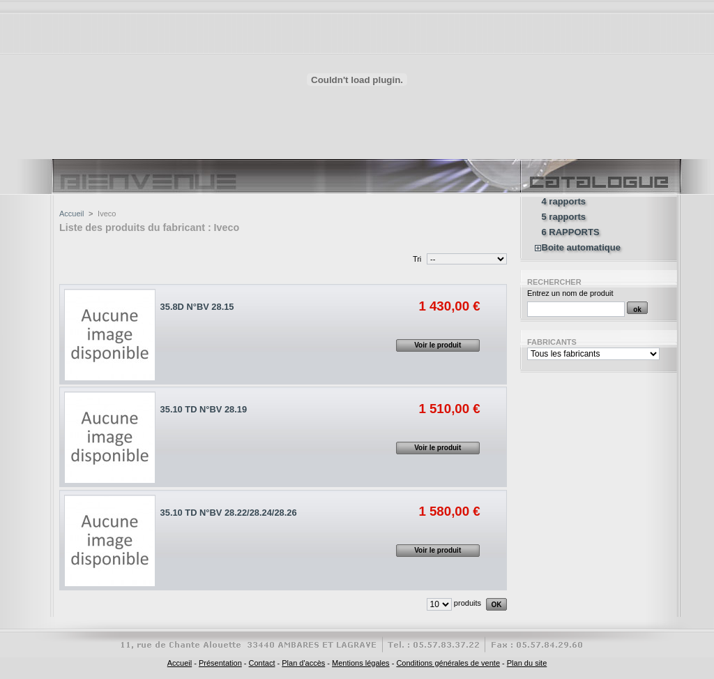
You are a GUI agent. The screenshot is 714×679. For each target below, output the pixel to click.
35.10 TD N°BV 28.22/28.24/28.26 (228, 512)
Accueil (71, 213)
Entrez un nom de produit (570, 293)
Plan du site (527, 663)
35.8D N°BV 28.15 (197, 306)
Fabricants (552, 342)
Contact (262, 663)
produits (467, 603)
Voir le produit (437, 345)
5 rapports (564, 217)
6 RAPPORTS (571, 232)
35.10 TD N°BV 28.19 (204, 409)
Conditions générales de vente (448, 663)
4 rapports (564, 202)
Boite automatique (581, 248)
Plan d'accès (303, 663)
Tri (417, 259)
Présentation (220, 663)
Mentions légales (361, 663)
